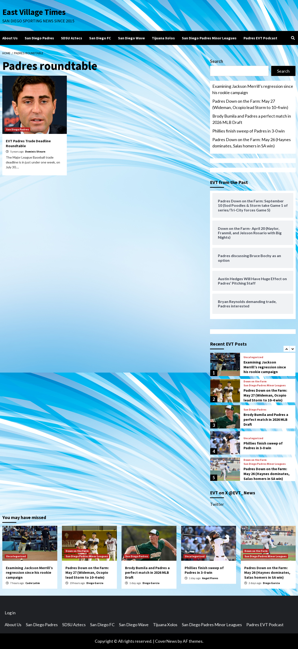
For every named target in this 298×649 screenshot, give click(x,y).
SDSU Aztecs (71, 38)
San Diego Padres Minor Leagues (209, 38)
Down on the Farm (255, 381)
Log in (10, 612)
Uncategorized (253, 357)
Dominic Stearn (35, 151)
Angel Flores (210, 578)
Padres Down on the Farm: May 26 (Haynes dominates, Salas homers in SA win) (251, 142)
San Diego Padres (39, 38)
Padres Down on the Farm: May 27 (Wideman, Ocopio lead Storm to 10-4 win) (250, 104)
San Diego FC (100, 38)
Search (216, 61)
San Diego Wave (131, 38)
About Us (10, 38)
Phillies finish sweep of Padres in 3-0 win (248, 130)
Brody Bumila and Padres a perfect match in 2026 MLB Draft (251, 119)
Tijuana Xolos (163, 38)
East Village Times (34, 12)
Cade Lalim (32, 583)
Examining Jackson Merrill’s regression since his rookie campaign (252, 89)
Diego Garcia (94, 583)
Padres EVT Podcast (260, 38)
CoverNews (166, 641)
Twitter (217, 504)
